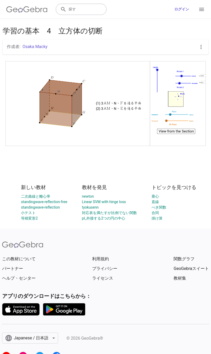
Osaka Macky (35, 46)
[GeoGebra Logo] (26, 9)
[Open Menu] (201, 9)
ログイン (181, 9)
